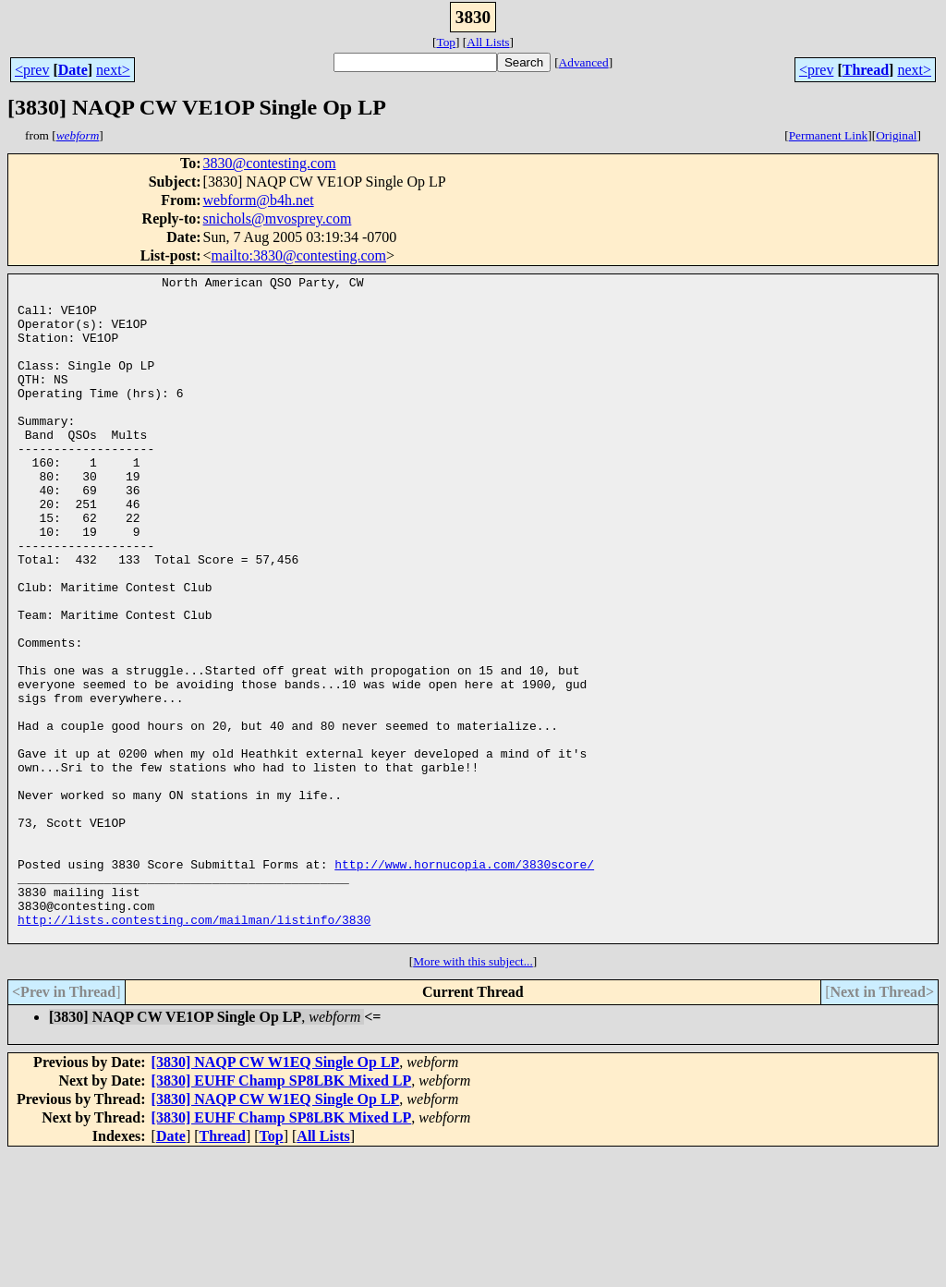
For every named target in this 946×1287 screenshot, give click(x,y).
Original (896, 135)
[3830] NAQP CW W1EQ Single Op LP (276, 1195)
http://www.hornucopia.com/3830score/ (464, 983)
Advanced (584, 62)
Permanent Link (828, 135)
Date (73, 70)
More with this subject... (473, 1094)
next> (113, 70)
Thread (866, 70)
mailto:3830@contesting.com (299, 255)
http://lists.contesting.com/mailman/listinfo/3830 (194, 1049)
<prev (32, 70)
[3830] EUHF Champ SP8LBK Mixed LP (282, 1213)
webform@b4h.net (258, 200)
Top (445, 42)
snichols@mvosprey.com (277, 218)
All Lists (488, 42)
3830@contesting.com (269, 163)
